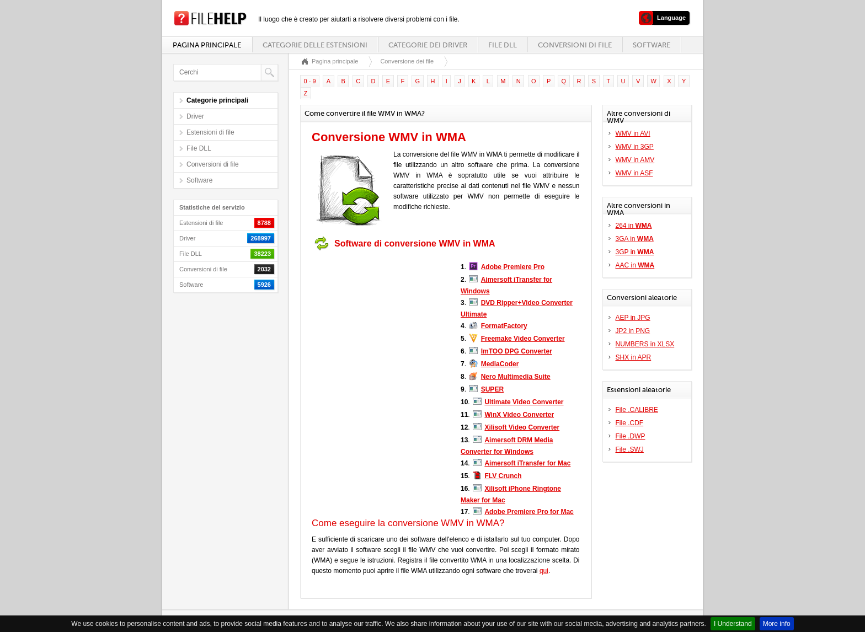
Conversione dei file (407, 61)
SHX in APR (634, 357)
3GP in (635, 252)
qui (544, 571)
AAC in (635, 265)
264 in (634, 225)
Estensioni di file (210, 132)
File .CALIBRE (637, 410)
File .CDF (630, 423)
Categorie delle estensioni (315, 45)
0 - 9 (310, 81)
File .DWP (630, 436)
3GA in (635, 239)
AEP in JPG (633, 318)
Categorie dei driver (427, 45)
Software (651, 45)
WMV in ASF (634, 173)
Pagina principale (207, 45)
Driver (195, 116)
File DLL (502, 45)
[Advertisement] (381, 324)
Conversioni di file (575, 45)
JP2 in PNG (633, 331)
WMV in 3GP (635, 147)
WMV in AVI (633, 133)
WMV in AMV (635, 160)
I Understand (733, 624)
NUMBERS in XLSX (645, 344)
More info (777, 624)
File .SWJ (630, 449)
